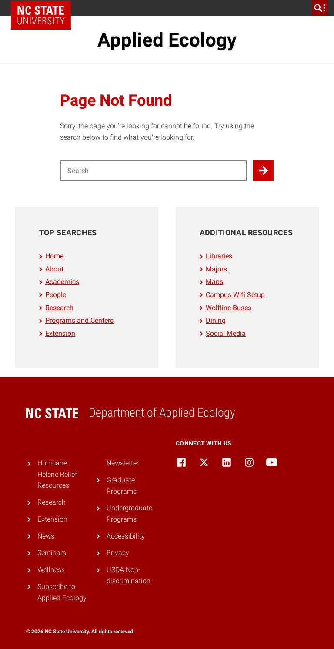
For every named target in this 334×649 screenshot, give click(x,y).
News (45, 536)
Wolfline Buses (228, 308)
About (54, 269)
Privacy (118, 553)
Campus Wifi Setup (235, 295)
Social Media (226, 333)
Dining (216, 320)
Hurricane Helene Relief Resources (57, 474)
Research (59, 308)
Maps (214, 282)
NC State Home (41, 15)
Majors (216, 269)
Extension (60, 333)
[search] (319, 8)
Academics (62, 282)
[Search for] (153, 170)
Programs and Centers (79, 320)
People (55, 295)
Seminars (51, 553)
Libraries (219, 256)
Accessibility (126, 536)
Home (54, 256)
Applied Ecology (167, 40)
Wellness (51, 569)
